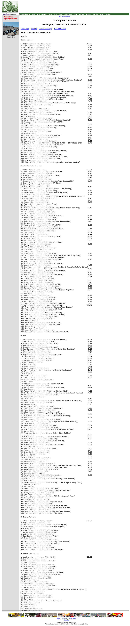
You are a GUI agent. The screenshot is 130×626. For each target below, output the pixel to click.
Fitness (88, 14)
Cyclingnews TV (24, 14)
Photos (81, 14)
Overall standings (45, 29)
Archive (64, 618)
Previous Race (60, 29)
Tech (38, 14)
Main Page (25, 29)
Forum (108, 14)
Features (44, 14)
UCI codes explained (64, 16)
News (34, 14)
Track (75, 14)
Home (58, 618)
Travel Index (72, 618)
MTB (55, 14)
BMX (60, 14)
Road (51, 14)
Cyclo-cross (68, 14)
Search (102, 14)
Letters (95, 14)
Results (34, 29)
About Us (66, 620)
